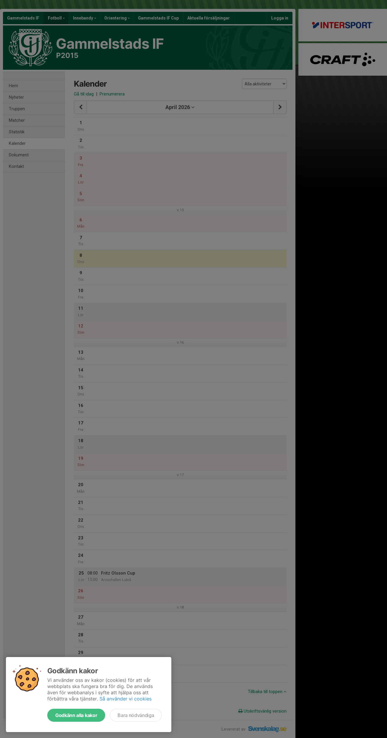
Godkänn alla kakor (76, 715)
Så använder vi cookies (126, 699)
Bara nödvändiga (136, 715)
